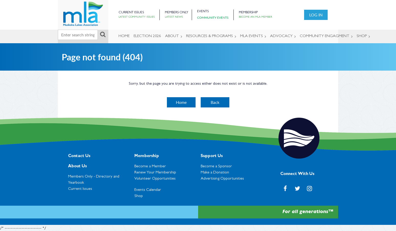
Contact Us (79, 156)
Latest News (174, 17)
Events (203, 11)
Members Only (176, 12)
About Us (77, 166)
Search (102, 34)
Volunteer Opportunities (155, 179)
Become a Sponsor (216, 166)
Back (215, 102)
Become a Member (150, 166)
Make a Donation (215, 173)
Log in (316, 14)
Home (181, 102)
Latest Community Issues (137, 17)
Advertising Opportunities (222, 179)
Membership (248, 12)
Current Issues (131, 12)
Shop (138, 196)
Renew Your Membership (155, 173)
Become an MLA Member (255, 17)
